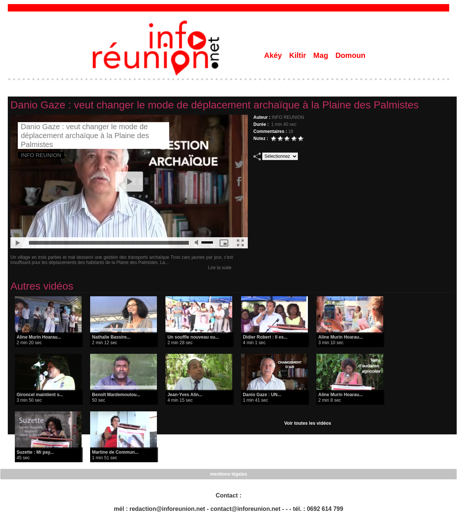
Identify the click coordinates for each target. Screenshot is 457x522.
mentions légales (228, 474)
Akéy (274, 55)
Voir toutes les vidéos (308, 423)
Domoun (350, 55)
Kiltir (298, 55)
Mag (322, 55)
